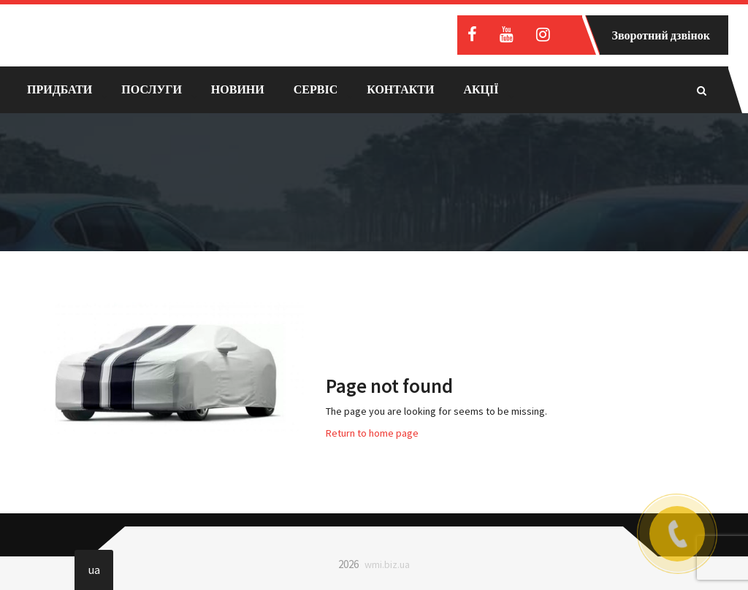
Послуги (151, 89)
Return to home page (372, 433)
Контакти (400, 89)
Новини (237, 89)
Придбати (59, 89)
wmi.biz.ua (387, 564)
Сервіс (315, 89)
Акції (480, 89)
